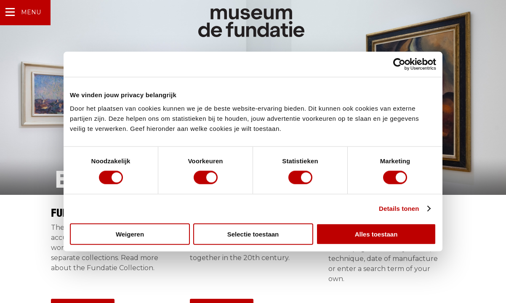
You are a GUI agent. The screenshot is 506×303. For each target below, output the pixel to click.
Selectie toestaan (253, 233)
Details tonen (399, 208)
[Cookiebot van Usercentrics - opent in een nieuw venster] (399, 64)
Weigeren (130, 233)
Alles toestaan (376, 233)
